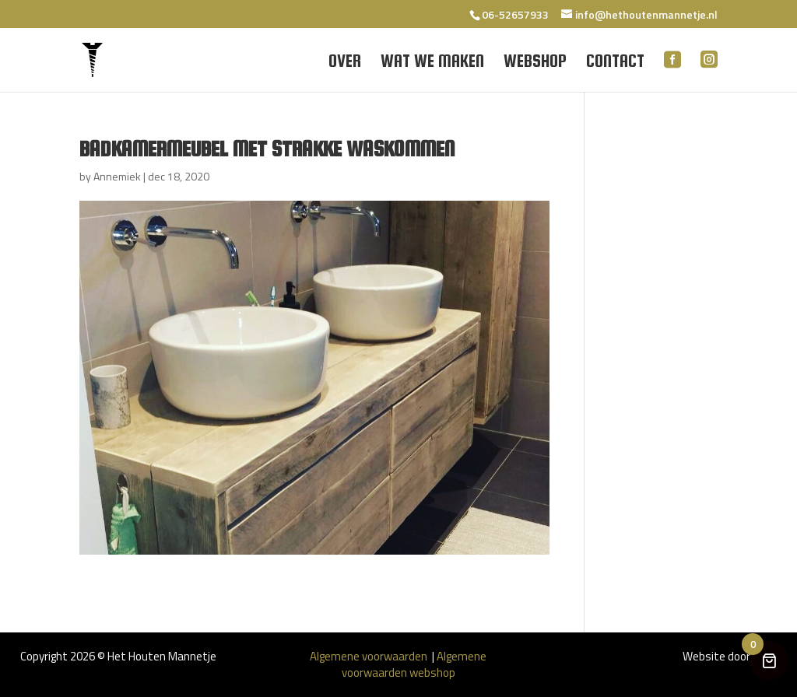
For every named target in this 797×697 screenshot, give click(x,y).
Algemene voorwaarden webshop (414, 664)
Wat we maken (432, 63)
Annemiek (117, 176)
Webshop (535, 63)
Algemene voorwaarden (370, 656)
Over (344, 63)
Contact (615, 63)
